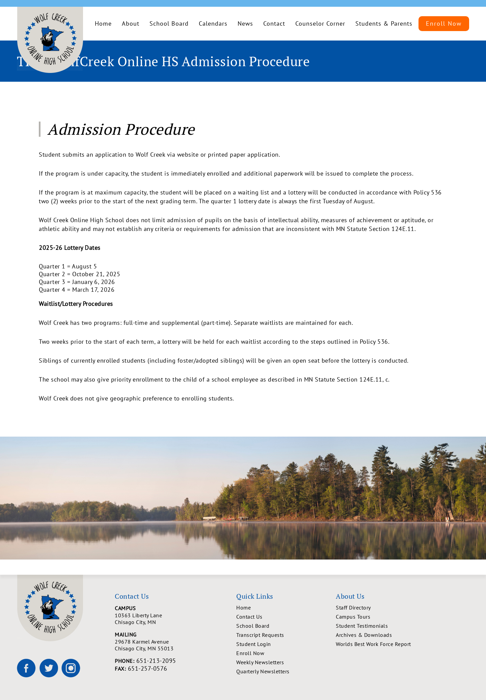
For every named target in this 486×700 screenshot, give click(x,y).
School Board (169, 23)
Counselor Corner (320, 23)
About (130, 23)
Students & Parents (383, 23)
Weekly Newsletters (260, 662)
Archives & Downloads (364, 634)
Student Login (253, 644)
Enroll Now (444, 23)
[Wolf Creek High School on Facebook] (26, 667)
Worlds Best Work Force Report (373, 644)
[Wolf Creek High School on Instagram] (70, 667)
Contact (274, 23)
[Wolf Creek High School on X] (48, 667)
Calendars (213, 23)
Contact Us (249, 616)
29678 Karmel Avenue (175, 645)
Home (103, 23)
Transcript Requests (260, 634)
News (245, 23)
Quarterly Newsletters (263, 671)
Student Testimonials (362, 625)
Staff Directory (353, 607)
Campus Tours (353, 616)
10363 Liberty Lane (175, 618)
